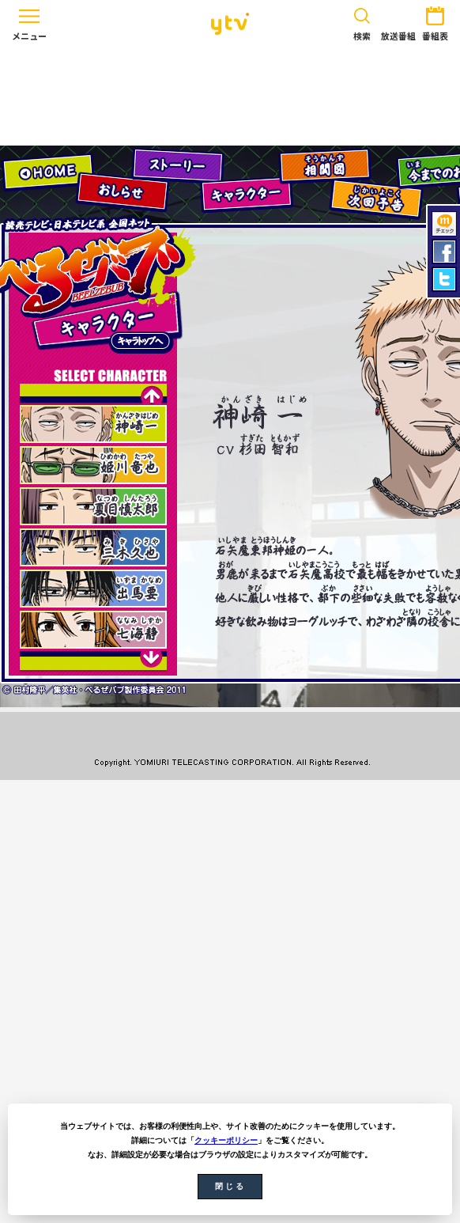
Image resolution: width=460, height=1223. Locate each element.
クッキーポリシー (226, 1140)
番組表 (435, 21)
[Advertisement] (230, 96)
